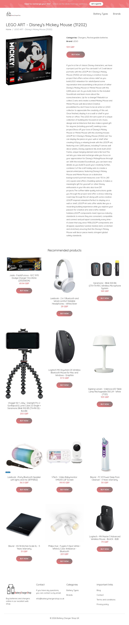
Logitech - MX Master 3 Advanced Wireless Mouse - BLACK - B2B (104, 540)
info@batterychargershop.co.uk (50, 601)
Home (8, 32)
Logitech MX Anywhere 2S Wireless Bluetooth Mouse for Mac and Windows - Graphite (64, 375)
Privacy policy (103, 607)
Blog (99, 593)
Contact (100, 597)
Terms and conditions (106, 602)
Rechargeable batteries (97, 40)
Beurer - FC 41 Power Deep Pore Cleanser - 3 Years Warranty (104, 481)
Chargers (82, 40)
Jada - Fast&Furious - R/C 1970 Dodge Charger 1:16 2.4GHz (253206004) (24, 280)
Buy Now (76, 57)
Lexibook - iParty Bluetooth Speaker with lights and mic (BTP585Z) (24, 481)
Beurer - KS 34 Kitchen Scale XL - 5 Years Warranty (24, 549)
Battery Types (100, 15)
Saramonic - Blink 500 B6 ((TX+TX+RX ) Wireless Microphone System (105, 288)
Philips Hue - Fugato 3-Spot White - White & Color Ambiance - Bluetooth (64, 551)
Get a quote (96, 4)
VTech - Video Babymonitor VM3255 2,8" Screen (64, 481)
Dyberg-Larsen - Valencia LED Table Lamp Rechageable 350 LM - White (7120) (104, 394)
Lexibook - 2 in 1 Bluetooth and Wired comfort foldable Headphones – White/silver (64, 303)
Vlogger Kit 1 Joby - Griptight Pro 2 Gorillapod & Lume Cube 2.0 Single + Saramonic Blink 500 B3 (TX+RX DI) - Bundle (24, 409)
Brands (117, 15)
